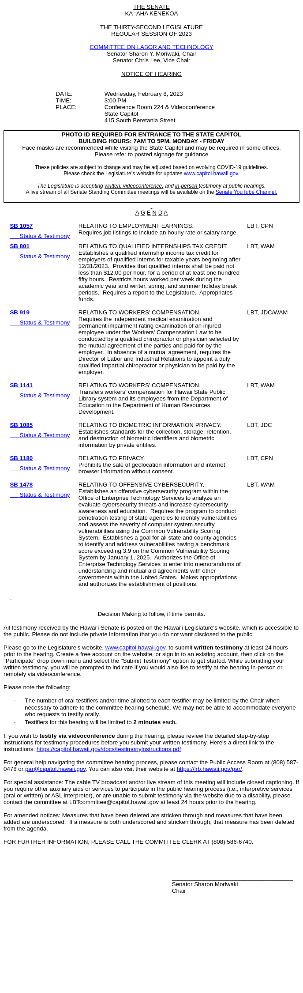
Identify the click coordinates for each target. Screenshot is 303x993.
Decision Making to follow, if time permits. (152, 614)
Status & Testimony (45, 236)
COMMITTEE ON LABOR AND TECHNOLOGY (151, 47)
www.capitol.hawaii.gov (135, 647)
